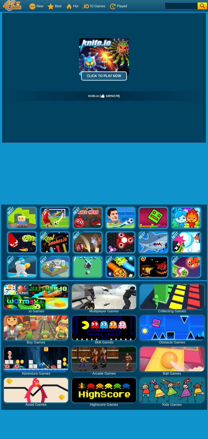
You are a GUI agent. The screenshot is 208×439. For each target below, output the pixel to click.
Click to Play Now (104, 76)
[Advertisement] (104, 174)
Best (54, 6)
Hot (72, 6)
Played (118, 6)
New (36, 6)
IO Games (94, 6)
